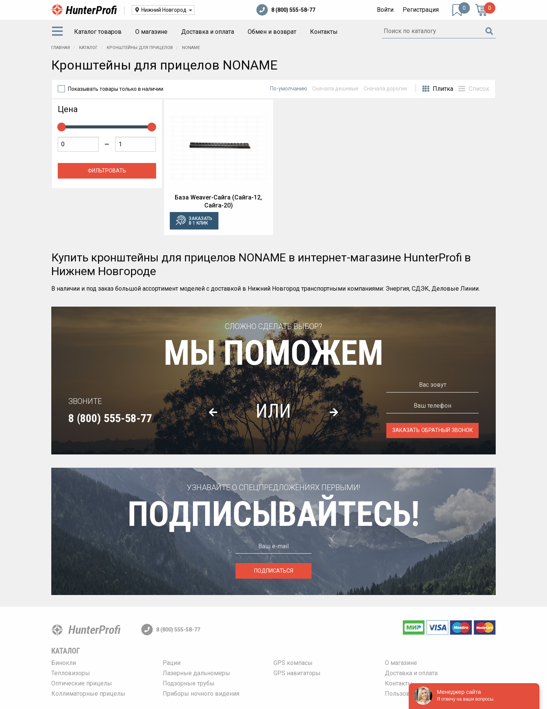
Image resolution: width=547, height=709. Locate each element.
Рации (171, 662)
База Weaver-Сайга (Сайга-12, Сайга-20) (218, 201)
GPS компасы (293, 662)
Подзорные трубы (189, 683)
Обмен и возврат (272, 31)
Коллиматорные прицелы (88, 693)
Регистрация (421, 9)
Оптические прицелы (81, 683)
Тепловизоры (70, 673)
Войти (385, 9)
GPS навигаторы (297, 673)
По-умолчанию (288, 88)
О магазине (151, 31)
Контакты (324, 31)
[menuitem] (58, 32)
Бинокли (63, 662)
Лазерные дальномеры (196, 673)
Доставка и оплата (207, 31)
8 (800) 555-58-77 (285, 10)
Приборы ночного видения (201, 693)
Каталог (65, 650)
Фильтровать (107, 171)
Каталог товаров (98, 31)
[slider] (61, 127)
